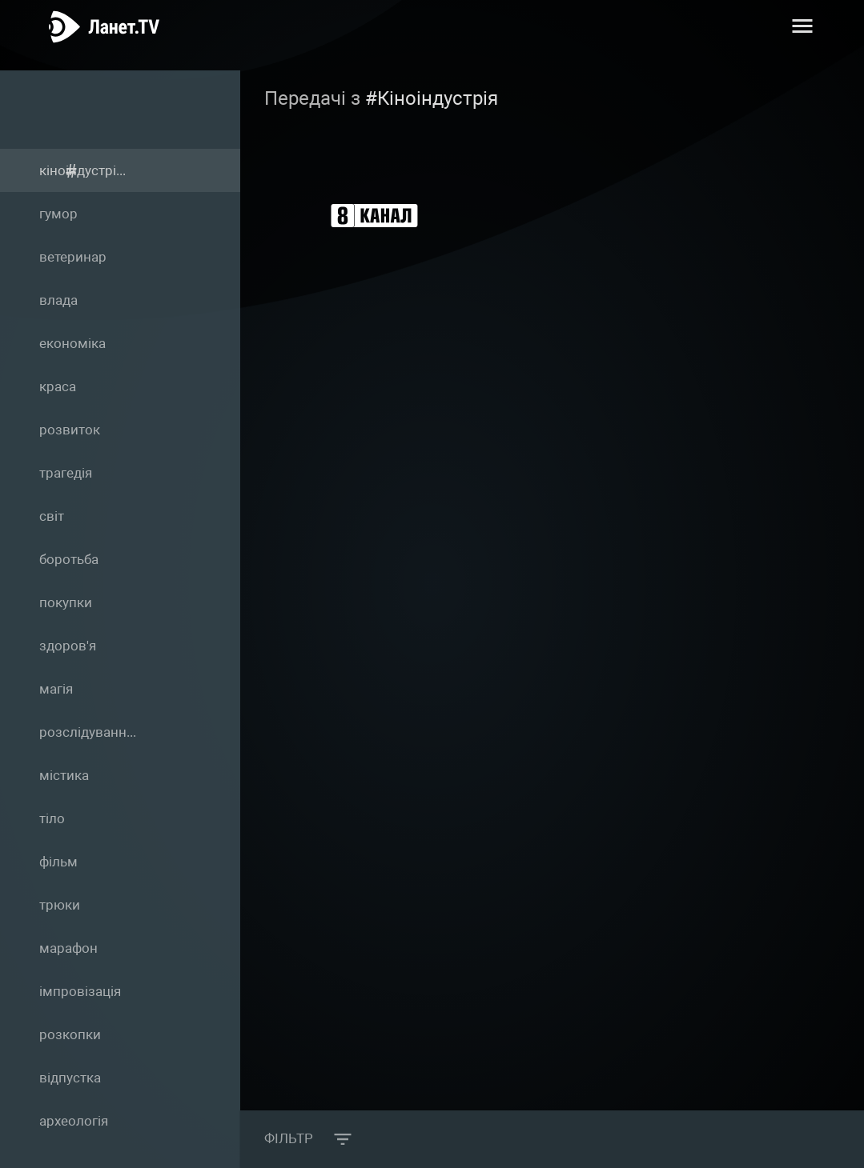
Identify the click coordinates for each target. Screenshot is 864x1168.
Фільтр (292, 1139)
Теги (103, 109)
